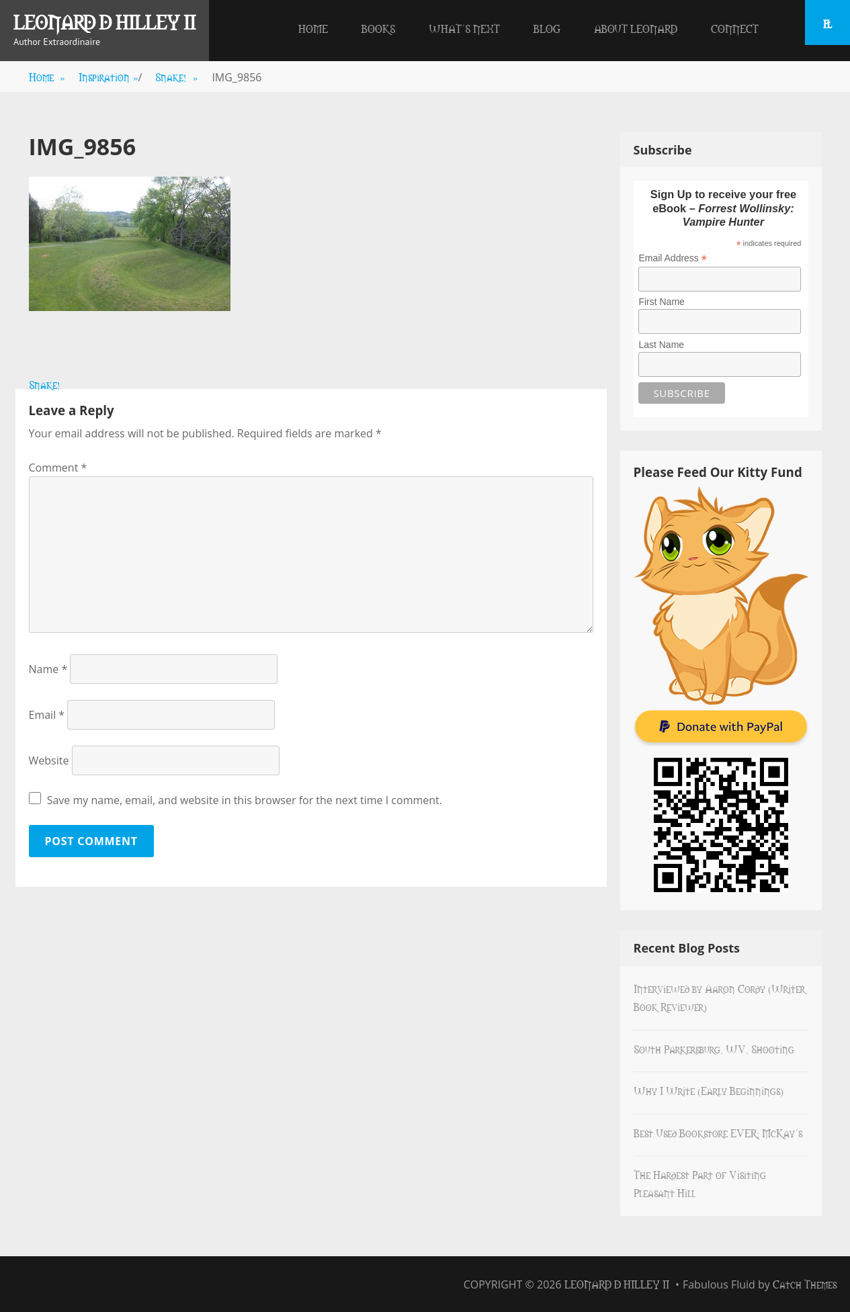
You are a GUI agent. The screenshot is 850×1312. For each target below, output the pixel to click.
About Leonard (635, 28)
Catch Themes (805, 1283)
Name (48, 669)
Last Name (661, 344)
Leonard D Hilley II (104, 21)
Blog (547, 28)
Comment (58, 467)
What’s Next (464, 28)
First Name (661, 301)
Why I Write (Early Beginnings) (708, 1090)
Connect (735, 28)
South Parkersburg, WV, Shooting (714, 1048)
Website (49, 760)
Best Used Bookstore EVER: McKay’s (718, 1132)
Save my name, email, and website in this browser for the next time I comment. (244, 800)
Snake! (176, 76)
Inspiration (108, 76)
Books (378, 28)
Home (313, 28)
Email (47, 714)
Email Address (672, 258)
